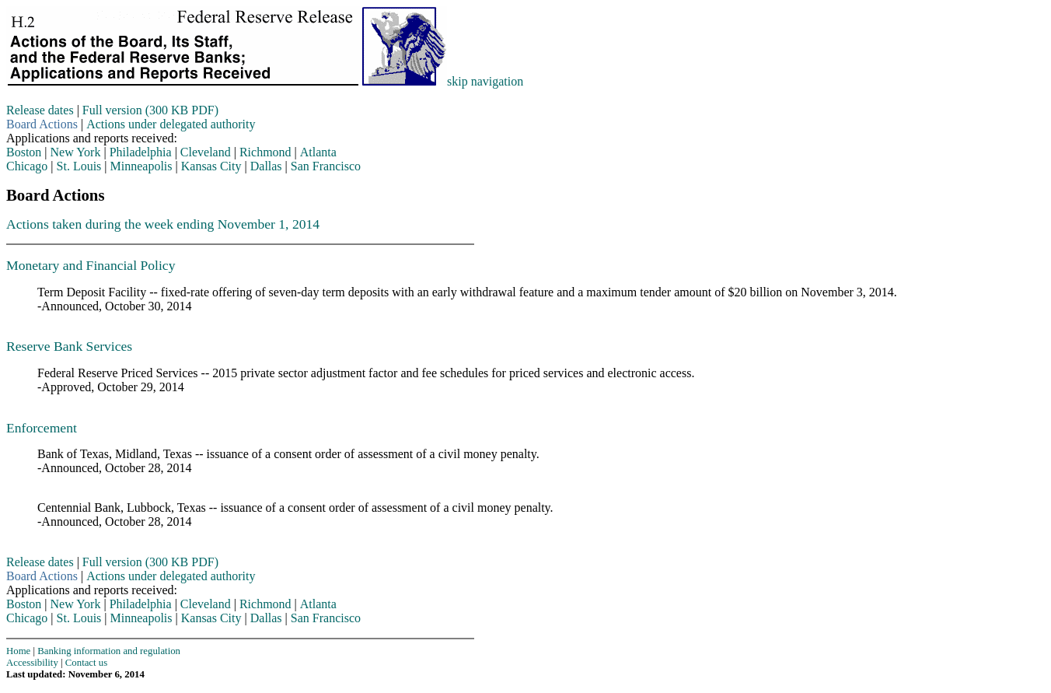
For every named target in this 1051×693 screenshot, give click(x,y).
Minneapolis (141, 166)
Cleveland (205, 152)
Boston (23, 152)
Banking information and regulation (108, 651)
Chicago (26, 166)
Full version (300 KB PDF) (150, 110)
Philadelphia (141, 152)
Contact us (86, 662)
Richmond (265, 152)
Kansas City (211, 166)
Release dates (40, 110)
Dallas (266, 166)
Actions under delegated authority (170, 124)
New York (76, 152)
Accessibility (32, 662)
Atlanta (318, 152)
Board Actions (42, 124)
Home (18, 651)
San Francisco (326, 166)
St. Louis (79, 166)
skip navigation (485, 81)
